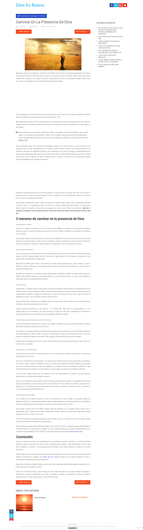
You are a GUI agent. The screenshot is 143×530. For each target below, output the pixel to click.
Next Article (82, 32)
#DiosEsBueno (24, 16)
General (42, 16)
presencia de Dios (76, 431)
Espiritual (33, 16)
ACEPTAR (72, 528)
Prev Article (23, 32)
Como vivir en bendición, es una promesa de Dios (109, 47)
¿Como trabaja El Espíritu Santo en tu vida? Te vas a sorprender (110, 61)
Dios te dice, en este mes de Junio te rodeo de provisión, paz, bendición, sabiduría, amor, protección (110, 31)
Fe (38, 16)
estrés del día (48, 457)
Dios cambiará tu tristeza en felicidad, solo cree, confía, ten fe (109, 51)
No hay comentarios (50, 26)
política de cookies (98, 526)
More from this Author (80, 497)
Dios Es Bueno (30, 5)
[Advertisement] (53, 98)
